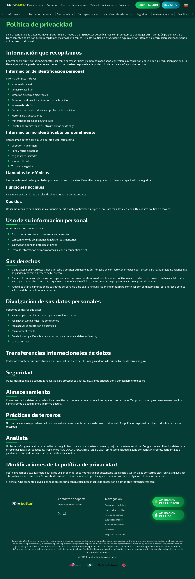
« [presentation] (2, 14)
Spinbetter (125, 5)
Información (15, 14)
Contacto (109, 529)
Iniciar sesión (79, 5)
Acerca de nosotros (114, 524)
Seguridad (142, 14)
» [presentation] (192, 14)
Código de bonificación (101, 5)
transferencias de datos (117, 14)
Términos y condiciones (116, 505)
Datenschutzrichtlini (115, 510)
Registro (65, 5)
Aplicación (52, 5)
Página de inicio (35, 5)
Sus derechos (65, 14)
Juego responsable (114, 519)
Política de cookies (114, 514)
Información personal (39, 14)
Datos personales (88, 14)
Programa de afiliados (115, 534)
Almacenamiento (163, 14)
